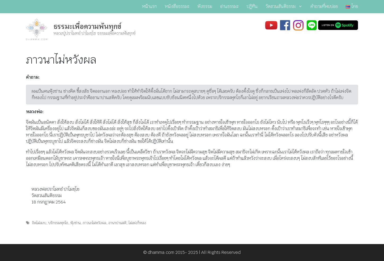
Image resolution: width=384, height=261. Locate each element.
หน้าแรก (149, 6)
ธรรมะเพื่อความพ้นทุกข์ (87, 26)
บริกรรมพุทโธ (58, 222)
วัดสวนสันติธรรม (286, 6)
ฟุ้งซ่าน (75, 222)
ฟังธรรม (205, 6)
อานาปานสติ (117, 222)
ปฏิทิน (252, 6)
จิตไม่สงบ (39, 222)
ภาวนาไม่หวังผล (94, 222)
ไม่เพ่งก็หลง (137, 222)
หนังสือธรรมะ (177, 6)
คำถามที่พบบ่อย (324, 6)
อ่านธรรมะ (229, 6)
